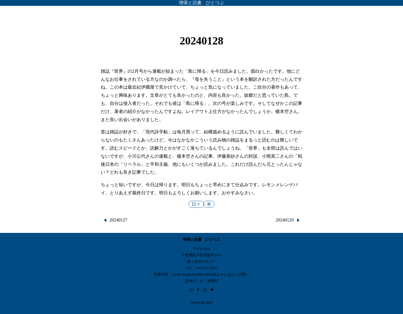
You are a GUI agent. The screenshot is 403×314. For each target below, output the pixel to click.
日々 (196, 204)
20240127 (118, 220)
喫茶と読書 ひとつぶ (201, 2)
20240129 (285, 220)
